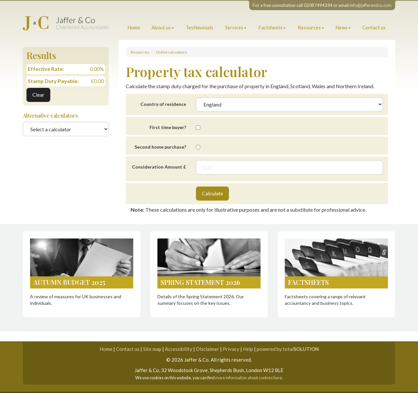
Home (133, 27)
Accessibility (178, 349)
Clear (38, 94)
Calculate (212, 193)
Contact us (374, 27)
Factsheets (272, 27)
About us (163, 27)
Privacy (231, 349)
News (343, 27)
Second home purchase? (160, 147)
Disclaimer (207, 349)
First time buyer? (168, 127)
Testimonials (199, 27)
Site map (152, 349)
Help (248, 349)
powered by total (288, 349)
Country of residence (163, 104)
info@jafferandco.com (371, 5)
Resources (311, 27)
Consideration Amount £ (159, 167)
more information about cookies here (248, 377)
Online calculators (171, 52)
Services (236, 27)
